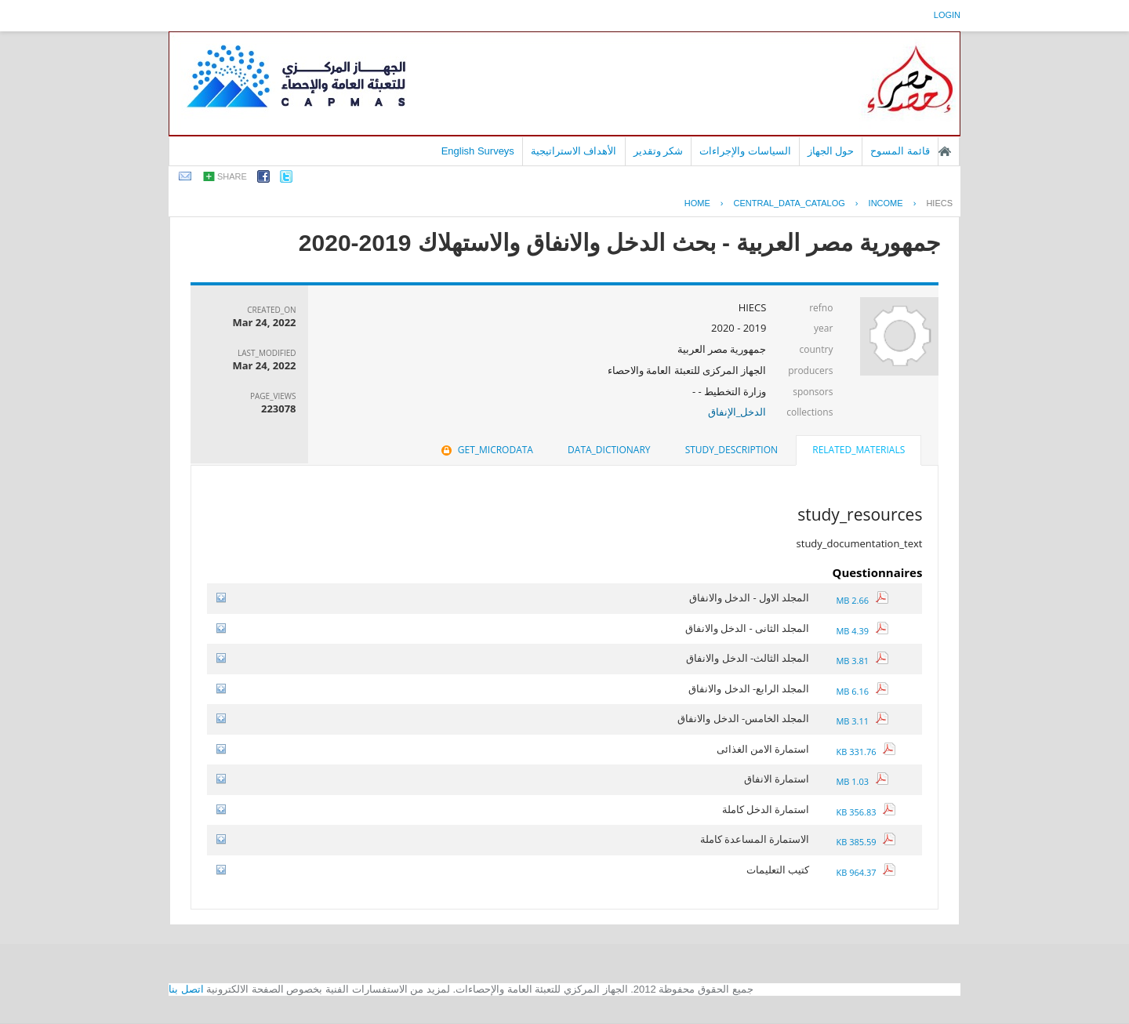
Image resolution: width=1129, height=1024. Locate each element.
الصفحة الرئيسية (944, 151)
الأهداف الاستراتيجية (574, 151)
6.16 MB (862, 691)
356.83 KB (865, 812)
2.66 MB (862, 600)
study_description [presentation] (731, 449)
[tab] (858, 451)
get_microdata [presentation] (485, 449)
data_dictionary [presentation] (609, 449)
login (947, 15)
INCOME (886, 203)
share (232, 176)
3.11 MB (862, 721)
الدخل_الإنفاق (737, 412)
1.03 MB (862, 781)
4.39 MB (862, 631)
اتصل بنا (186, 989)
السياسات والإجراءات (745, 151)
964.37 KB (865, 872)
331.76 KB (865, 751)
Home (697, 203)
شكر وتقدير (658, 151)
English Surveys (477, 151)
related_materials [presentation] (858, 449)
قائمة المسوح (900, 151)
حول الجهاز (831, 151)
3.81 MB (862, 660)
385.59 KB (865, 842)
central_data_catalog (789, 203)
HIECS (939, 203)
